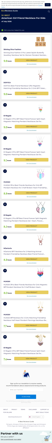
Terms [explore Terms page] (23, 409)
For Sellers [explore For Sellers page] (7, 412)
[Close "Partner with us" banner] (50, 432)
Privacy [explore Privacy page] (14, 409)
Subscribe (26, 397)
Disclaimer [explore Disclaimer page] (33, 409)
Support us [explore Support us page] (44, 409)
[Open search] (49, 11)
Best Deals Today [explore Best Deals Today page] (42, 412)
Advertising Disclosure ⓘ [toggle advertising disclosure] (15, 417)
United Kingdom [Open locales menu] (36, 417)
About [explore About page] (5, 409)
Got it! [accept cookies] (47, 4)
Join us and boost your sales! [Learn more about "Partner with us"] (11, 439)
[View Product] (26, 50)
